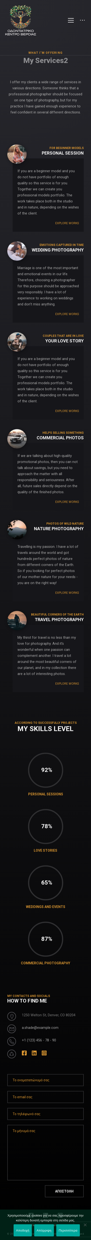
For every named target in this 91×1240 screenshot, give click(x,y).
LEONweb (51, 1234)
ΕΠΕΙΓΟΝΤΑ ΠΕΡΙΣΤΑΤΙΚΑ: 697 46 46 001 (45, 1225)
